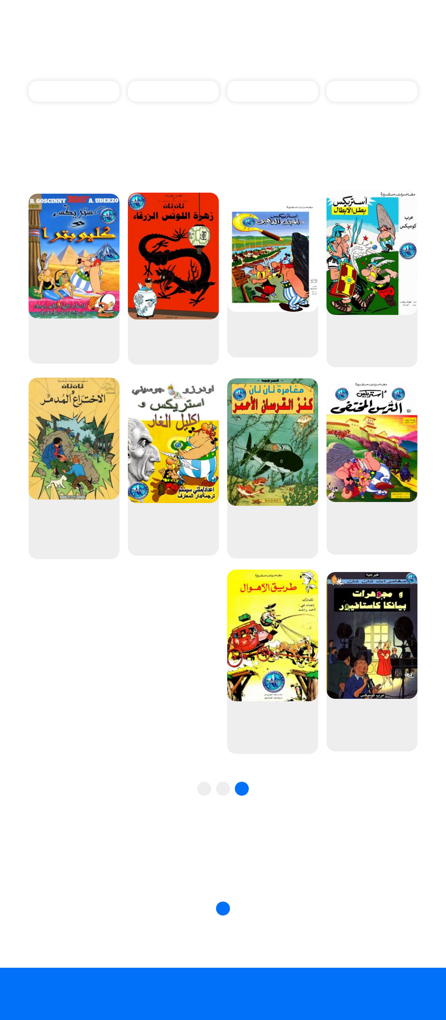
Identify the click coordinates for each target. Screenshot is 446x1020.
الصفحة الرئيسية (263, 56)
